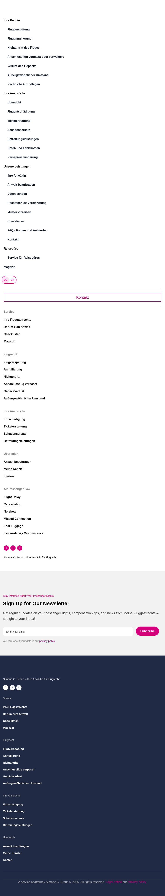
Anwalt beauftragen (21, 184)
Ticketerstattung (18, 120)
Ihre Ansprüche (14, 93)
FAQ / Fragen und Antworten (27, 230)
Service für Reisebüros (23, 257)
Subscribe (147, 631)
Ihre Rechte (12, 20)
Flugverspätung (18, 29)
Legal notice (114, 882)
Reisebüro (11, 248)
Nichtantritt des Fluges (23, 47)
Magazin (9, 267)
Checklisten (15, 221)
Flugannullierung (19, 38)
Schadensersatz (18, 129)
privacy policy (47, 641)
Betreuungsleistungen (23, 139)
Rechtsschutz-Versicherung (27, 202)
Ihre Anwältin (16, 175)
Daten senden (17, 193)
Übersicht (14, 102)
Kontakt (13, 239)
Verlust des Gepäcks (22, 66)
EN (12, 280)
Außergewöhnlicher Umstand (28, 75)
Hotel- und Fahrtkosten (23, 148)
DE (5, 280)
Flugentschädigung (21, 111)
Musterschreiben (19, 212)
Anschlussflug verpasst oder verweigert (35, 56)
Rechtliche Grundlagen (23, 84)
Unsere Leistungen (17, 166)
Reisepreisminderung (22, 157)
